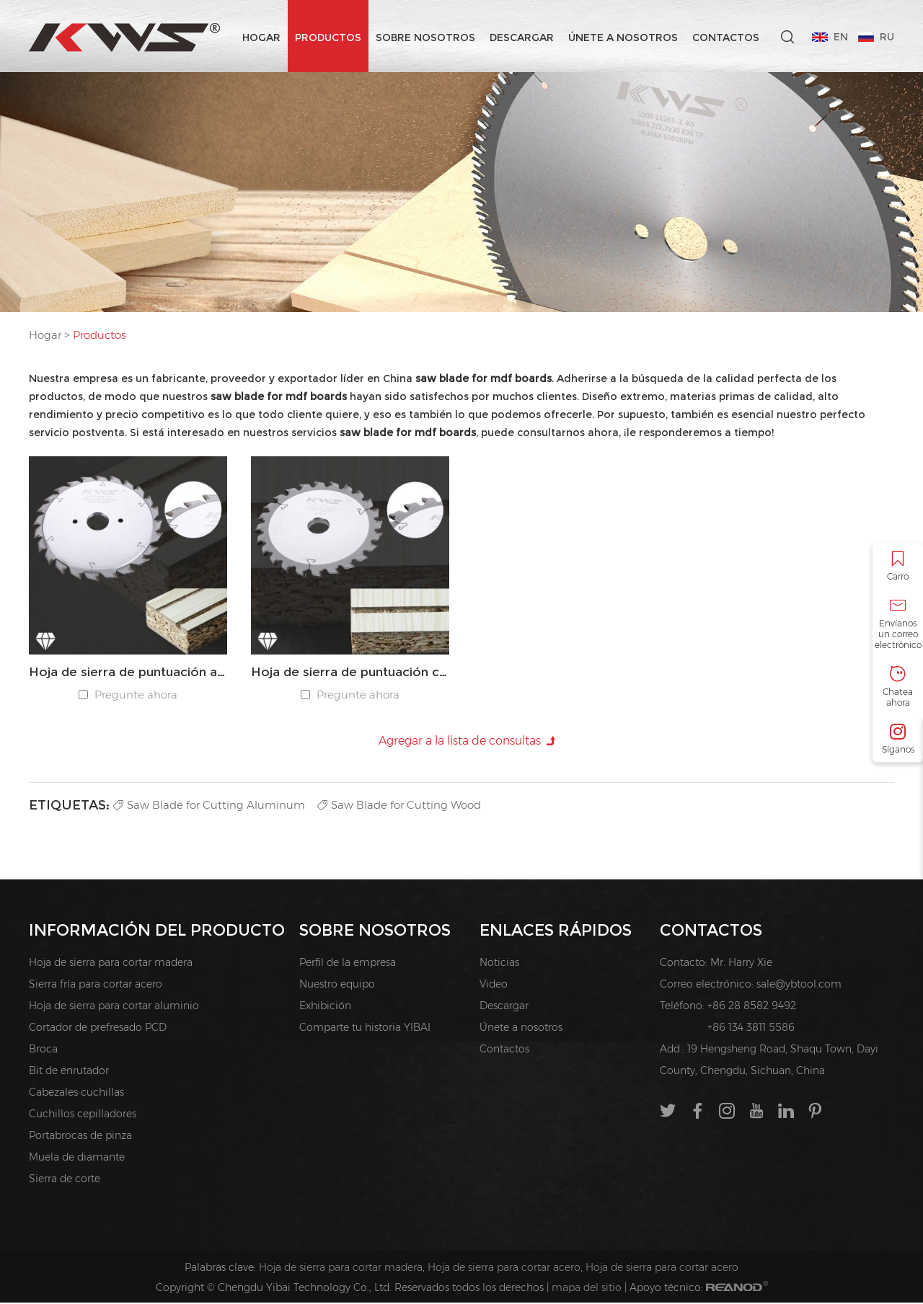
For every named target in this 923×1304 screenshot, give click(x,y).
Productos (327, 37)
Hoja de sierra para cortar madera (111, 963)
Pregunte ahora (136, 695)
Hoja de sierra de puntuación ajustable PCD (128, 672)
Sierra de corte (64, 1180)
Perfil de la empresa (347, 963)
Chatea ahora (898, 686)
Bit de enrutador (69, 1071)
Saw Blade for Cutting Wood (409, 805)
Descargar (521, 37)
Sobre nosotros (424, 37)
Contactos (725, 37)
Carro (898, 565)
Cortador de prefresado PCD (98, 1028)
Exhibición (325, 1007)
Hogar (261, 37)
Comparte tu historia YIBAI (364, 1028)
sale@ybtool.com (799, 985)
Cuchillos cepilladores (82, 1115)
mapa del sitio (587, 1288)
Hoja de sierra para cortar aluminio (114, 1007)
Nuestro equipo (337, 985)
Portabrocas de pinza (80, 1136)
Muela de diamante (77, 1158)
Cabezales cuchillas (76, 1093)
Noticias (499, 963)
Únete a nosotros (622, 37)
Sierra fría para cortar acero (95, 985)
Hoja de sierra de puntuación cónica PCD (350, 672)
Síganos (898, 738)
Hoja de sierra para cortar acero (504, 1268)
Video (494, 985)
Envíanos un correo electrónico (898, 623)
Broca (43, 1050)
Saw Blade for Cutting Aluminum (212, 805)
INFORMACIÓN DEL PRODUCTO (157, 931)
